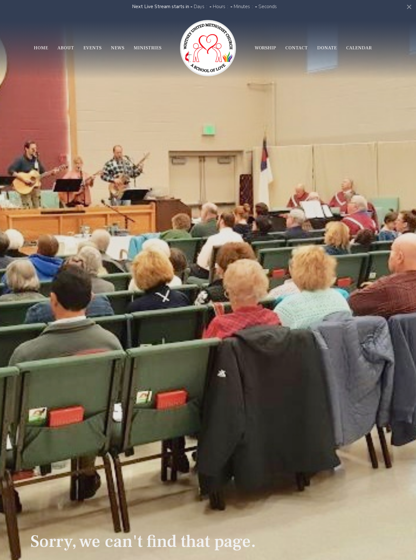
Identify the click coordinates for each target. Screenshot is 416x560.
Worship (265, 48)
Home (41, 48)
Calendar (359, 48)
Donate (327, 48)
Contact (296, 48)
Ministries (147, 48)
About (65, 48)
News (117, 48)
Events (92, 48)
